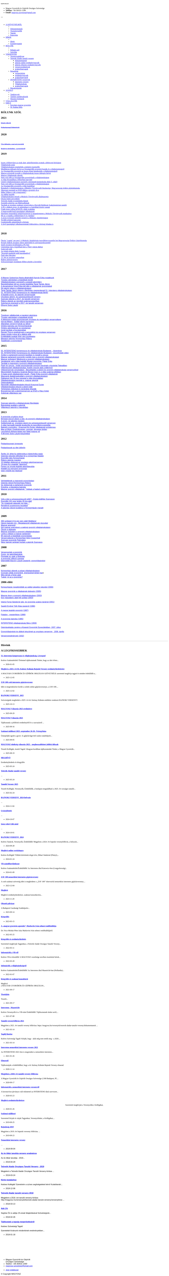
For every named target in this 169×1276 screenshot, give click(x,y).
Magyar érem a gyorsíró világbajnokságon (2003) (21, 596)
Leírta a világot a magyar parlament (16, 534)
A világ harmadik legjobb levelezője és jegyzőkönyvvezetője (25, 425)
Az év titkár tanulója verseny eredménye (19, 1153)
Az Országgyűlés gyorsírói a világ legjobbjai (18, 186)
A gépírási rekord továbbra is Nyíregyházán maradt (22, 508)
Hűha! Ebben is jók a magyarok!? (13, 192)
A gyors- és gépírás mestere (12, 421)
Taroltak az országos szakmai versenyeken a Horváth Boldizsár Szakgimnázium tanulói (34, 205)
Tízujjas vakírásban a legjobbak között (17, 280)
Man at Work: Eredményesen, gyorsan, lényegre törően (24, 429)
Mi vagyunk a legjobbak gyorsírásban (16, 536)
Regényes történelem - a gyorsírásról (13, 148)
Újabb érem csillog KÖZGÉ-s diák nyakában (18, 209)
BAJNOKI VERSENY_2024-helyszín (16, 797)
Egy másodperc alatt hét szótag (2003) (17, 598)
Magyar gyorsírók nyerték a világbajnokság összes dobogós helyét (26, 173)
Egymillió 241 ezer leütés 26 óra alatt (16, 501)
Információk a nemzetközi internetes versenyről (20, 1087)
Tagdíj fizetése (6, 1034)
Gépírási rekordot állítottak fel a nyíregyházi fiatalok (22, 456)
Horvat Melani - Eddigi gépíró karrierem (17, 322)
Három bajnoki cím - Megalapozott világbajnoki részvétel (24, 523)
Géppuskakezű (7, 383)
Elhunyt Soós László (9, 305)
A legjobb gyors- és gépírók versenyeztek (18, 295)
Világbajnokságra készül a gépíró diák (17, 387)
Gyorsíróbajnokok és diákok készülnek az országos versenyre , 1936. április (32, 632)
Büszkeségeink (16, 88)
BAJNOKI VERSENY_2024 (12, 837)
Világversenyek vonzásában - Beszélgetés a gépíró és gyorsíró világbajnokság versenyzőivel (39, 370)
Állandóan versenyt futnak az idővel (16, 324)
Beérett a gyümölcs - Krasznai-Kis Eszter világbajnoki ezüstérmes (28, 427)
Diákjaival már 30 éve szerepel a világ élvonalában (22, 378)
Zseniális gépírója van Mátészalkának (15, 203)
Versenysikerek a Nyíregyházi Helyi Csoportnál (20, 538)
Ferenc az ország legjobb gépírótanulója (18, 466)
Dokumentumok (16, 29)
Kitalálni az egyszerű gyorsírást (14, 469)
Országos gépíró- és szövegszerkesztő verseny (20, 297)
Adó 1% (4, 1208)
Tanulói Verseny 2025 (9, 784)
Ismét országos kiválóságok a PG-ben (15, 245)
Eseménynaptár (16, 44)
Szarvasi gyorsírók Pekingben (13, 540)
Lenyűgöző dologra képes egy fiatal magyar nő (20, 432)
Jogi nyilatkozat (12, 1270)
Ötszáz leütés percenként (10, 199)
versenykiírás (20, 73)
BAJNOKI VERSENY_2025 (12, 695)
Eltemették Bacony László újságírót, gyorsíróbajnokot (23, 561)
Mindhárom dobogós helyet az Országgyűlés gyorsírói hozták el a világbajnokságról (32, 169)
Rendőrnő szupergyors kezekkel (14, 506)
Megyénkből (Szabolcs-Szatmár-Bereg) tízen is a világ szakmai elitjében (31, 372)
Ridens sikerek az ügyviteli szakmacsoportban (20, 301)
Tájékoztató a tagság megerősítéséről (17, 1222)
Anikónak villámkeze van (11, 393)
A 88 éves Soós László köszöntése (15, 434)
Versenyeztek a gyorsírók (11, 552)
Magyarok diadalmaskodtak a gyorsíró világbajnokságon (24, 376)
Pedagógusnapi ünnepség (12, 444)
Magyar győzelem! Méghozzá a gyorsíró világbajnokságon (25, 359)
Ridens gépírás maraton (11, 460)
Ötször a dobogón (8, 529)
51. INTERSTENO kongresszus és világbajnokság (22, 293)
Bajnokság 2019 (7, 1127)
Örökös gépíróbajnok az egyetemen (16, 328)
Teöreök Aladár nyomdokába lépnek (14, 201)
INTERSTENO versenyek (20, 80)
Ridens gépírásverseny (9, 260)
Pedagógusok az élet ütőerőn (13, 448)
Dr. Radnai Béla (16, 107)
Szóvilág (13, 52)
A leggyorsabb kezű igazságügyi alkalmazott (18, 211)
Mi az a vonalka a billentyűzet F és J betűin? (17, 216)
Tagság (13, 33)
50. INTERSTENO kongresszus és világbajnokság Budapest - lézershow (31, 351)
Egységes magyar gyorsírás (20, 105)
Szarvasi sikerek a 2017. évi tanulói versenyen (20, 299)
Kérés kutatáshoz (9, 1180)
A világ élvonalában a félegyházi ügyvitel (16, 180)
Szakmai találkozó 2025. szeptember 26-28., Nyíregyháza (23, 731)
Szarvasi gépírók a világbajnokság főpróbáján (20, 403)
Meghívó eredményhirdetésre (12, 1100)
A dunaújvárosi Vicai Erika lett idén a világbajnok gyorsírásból (26, 286)
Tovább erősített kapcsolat (11, 220)
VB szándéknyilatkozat (10, 864)
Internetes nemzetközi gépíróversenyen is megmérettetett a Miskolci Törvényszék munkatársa (36, 214)
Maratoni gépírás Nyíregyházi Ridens (16, 339)
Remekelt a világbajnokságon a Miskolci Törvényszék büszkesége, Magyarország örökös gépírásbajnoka (40, 188)
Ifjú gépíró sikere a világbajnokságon (16, 288)
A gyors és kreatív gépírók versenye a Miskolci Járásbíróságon (24, 218)
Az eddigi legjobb (7, 194)
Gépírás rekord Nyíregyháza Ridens (16, 483)
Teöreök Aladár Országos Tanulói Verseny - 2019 (22, 1167)
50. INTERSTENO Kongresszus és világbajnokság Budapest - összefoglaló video (35, 353)
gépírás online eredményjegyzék (27, 63)
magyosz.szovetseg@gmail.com (24, 13)
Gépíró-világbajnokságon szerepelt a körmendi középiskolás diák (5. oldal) (29, 182)
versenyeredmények (22, 67)
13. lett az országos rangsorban (12, 257)
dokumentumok (21, 61)
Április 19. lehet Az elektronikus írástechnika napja (22, 454)
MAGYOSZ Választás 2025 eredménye (16, 709)
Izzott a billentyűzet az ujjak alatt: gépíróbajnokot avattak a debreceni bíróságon (31, 163)
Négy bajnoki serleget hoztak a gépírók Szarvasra (21, 542)
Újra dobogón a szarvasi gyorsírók (12, 144)
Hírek (12, 42)
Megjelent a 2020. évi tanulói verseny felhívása (19, 1074)
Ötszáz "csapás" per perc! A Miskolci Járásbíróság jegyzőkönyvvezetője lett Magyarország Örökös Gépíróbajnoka (44, 241)
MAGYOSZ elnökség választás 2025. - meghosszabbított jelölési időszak (29, 744)
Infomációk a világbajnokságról (13, 966)
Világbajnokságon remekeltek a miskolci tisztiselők (20, 167)
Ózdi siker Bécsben (8, 255)
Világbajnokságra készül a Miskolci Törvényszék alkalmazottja (24, 197)
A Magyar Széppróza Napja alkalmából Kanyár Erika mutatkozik (27, 278)
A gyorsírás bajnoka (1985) (12, 619)
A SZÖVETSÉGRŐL (14, 25)
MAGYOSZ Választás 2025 (12, 718)
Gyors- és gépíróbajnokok (11, 554)
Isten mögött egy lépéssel (11, 471)
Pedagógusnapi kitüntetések (10, 127)
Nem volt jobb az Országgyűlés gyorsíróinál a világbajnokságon (25, 178)
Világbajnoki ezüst (8, 165)
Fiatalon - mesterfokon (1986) (13, 615)
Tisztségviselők (16, 31)
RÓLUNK (9, 46)
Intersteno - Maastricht (10, 1008)
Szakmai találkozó (8, 1114)
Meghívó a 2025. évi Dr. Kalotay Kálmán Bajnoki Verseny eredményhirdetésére (32, 669)
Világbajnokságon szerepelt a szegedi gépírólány (21, 282)
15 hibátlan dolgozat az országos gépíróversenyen (22, 462)
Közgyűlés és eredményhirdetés (13, 939)
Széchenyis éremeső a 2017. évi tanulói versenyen (22, 303)
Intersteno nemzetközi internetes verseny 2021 (19, 1047)
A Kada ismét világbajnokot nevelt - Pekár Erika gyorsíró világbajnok (29, 374)
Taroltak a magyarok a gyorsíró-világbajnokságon (21, 363)
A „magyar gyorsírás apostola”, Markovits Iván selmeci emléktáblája (28, 926)
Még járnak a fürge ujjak (11, 575)
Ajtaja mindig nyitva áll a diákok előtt (16, 334)
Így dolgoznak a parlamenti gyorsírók (16, 485)
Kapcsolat (14, 35)
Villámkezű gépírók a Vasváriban (14, 407)
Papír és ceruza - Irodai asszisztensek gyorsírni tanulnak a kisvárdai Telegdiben (34, 366)
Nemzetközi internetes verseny (13, 1140)
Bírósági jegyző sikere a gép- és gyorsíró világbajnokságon (25, 419)
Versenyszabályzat (17, 56)
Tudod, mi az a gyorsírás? (12, 577)
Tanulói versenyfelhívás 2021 (12, 1021)
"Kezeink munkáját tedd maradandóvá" (16, 253)
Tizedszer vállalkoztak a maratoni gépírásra (19, 315)
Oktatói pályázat (7, 903)
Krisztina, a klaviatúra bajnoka (13, 487)
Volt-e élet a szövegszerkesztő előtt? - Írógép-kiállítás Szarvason (28, 499)
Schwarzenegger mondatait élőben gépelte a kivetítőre (21, 262)
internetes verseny (22, 82)
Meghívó (4, 890)
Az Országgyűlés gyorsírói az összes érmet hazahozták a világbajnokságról (29, 171)
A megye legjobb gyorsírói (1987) (15, 610)
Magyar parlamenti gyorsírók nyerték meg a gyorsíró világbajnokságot (30, 357)
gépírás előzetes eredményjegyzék (28, 65)
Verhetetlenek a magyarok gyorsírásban (17, 481)
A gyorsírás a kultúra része (12, 417)
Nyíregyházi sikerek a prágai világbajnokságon (20, 571)
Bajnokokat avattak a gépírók (13, 405)
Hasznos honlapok (17, 99)
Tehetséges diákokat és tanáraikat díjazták (18, 389)
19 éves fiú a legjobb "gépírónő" (14, 464)
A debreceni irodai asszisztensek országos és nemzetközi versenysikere (31, 320)
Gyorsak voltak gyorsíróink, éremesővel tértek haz (22, 573)
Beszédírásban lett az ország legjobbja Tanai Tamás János (25, 284)
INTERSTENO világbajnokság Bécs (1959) (19, 623)
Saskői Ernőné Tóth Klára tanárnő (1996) (18, 606)
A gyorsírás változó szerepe (12, 559)
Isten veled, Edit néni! (9, 824)
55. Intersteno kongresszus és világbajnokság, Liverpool (23, 656)
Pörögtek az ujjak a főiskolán (13, 556)
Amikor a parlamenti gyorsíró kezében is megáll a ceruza (24, 355)
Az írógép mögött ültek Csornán (13, 251)
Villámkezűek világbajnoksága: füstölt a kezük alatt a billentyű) (27, 368)
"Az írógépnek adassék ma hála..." (15, 503)
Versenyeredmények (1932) (12, 636)
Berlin (45, 293)
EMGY (8, 103)
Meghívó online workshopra (12, 850)
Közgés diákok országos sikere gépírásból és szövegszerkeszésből (25, 243)
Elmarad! (5, 1061)
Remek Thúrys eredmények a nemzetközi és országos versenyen (28, 332)
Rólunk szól (14, 50)
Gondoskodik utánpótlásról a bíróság (15, 222)
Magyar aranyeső (8, 525)
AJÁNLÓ (9, 90)
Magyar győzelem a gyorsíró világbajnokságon (20, 532)
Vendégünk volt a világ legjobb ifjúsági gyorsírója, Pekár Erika (26, 361)
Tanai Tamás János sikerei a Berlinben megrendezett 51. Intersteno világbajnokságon (36, 290)
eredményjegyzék (21, 75)
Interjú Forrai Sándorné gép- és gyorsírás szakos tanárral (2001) (27, 602)
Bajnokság (14, 71)
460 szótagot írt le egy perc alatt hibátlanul (18, 521)
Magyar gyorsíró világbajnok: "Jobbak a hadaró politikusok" (25, 489)
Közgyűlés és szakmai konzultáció (14, 979)
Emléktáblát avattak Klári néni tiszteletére (18, 336)
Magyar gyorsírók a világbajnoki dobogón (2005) (21, 591)
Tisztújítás (5, 994)
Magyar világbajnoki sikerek (12, 175)
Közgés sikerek (6, 123)
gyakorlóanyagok (21, 69)
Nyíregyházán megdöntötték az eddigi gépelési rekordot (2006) (27, 587)
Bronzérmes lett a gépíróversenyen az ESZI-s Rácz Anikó (25, 391)
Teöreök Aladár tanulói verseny (22, 58)
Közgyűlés (5, 917)
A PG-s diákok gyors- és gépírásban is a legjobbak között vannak (25, 207)
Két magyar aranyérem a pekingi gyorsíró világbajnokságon (25, 527)
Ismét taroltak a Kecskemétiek (13, 330)
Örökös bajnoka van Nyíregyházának (16, 326)
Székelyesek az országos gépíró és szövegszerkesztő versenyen (28, 423)
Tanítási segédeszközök (19, 97)
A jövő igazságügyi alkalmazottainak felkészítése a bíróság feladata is (27, 224)
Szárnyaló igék (6, 249)
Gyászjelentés (6, 811)
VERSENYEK (11, 54)
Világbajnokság (21, 84)
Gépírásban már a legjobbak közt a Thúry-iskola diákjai (22, 247)
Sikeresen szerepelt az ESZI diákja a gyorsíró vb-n (20, 190)
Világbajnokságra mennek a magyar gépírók (19, 380)
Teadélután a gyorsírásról (11, 341)
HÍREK (8, 37)
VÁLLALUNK (11, 101)
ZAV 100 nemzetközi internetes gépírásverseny (19, 877)
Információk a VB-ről (9, 952)
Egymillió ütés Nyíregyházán (13, 458)
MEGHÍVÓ (5, 758)
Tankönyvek (15, 94)
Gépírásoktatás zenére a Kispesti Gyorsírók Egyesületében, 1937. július (31, 627)
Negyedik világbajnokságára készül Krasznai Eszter (22, 385)
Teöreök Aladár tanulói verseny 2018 (17, 1193)
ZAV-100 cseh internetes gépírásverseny (17, 682)
